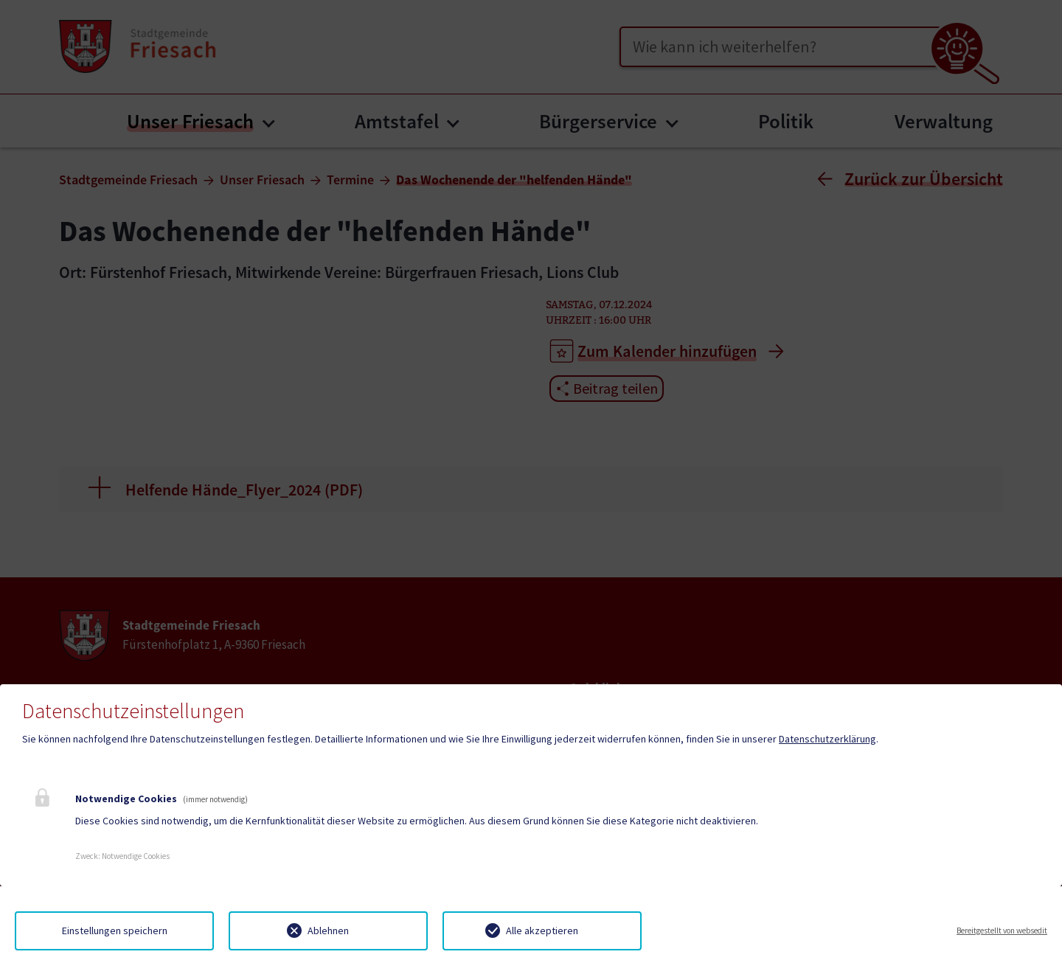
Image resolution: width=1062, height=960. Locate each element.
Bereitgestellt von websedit (1002, 930)
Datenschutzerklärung (827, 738)
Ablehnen (328, 930)
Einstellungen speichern (114, 930)
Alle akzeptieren (542, 930)
